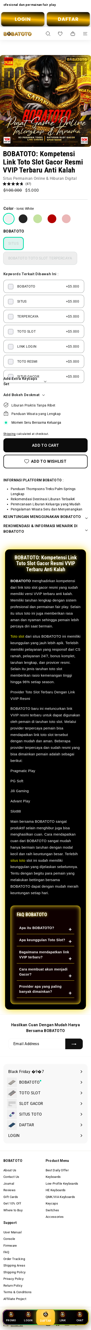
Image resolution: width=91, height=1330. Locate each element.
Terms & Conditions (17, 1292)
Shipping (9, 434)
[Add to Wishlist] (45, 461)
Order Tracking (14, 1259)
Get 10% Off (12, 1203)
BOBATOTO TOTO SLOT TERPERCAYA (40, 258)
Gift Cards (10, 1197)
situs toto (17, 860)
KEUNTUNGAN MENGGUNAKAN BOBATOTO (45, 517)
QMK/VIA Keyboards (60, 1197)
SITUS (13, 243)
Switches (52, 1210)
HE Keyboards (56, 1190)
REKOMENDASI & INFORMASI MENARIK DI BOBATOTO (45, 529)
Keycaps (52, 1203)
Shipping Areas (14, 1265)
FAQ (6, 1252)
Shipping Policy (14, 1272)
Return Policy (13, 1285)
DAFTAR (68, 19)
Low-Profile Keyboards (62, 1183)
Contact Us (11, 1177)
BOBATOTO (13, 231)
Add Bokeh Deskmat (24, 394)
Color (8, 208)
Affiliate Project (14, 1299)
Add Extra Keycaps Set (24, 381)
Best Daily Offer (57, 1170)
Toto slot (17, 636)
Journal (8, 1183)
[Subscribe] (74, 1044)
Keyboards (53, 1177)
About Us (10, 1170)
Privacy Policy (13, 1279)
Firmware (10, 1245)
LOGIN (23, 19)
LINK (63, 1317)
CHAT (79, 1317)
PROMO (11, 1317)
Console (9, 1239)
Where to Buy (13, 1210)
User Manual (12, 1232)
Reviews (9, 1190)
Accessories (55, 1217)
